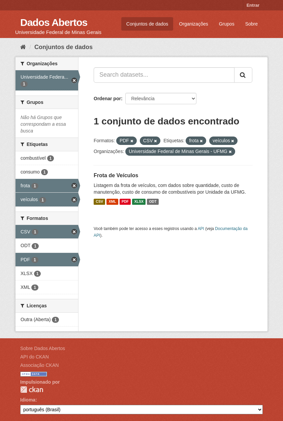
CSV (99, 202)
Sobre (251, 24)
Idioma (27, 400)
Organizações (193, 24)
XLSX (139, 202)
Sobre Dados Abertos (42, 348)
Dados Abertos (53, 22)
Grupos (226, 24)
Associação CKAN (39, 365)
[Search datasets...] (164, 75)
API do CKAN (34, 356)
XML (112, 202)
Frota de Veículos (116, 175)
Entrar (253, 5)
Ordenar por (107, 98)
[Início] (23, 47)
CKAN (31, 389)
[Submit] (243, 75)
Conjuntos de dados (147, 24)
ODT (152, 202)
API (201, 228)
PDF (125, 202)
